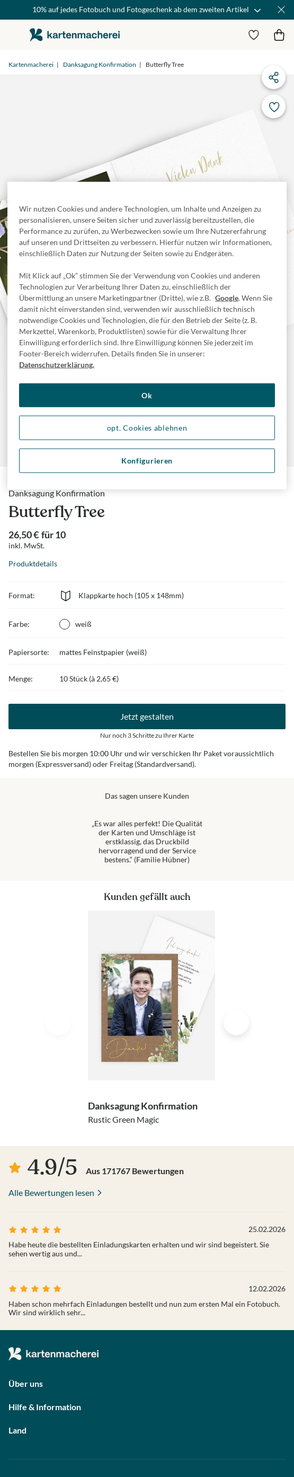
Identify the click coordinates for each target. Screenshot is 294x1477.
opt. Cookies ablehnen (147, 427)
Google (226, 297)
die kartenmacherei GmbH (75, 34)
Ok (146, 394)
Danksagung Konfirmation (99, 64)
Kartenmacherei (31, 64)
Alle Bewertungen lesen (51, 1192)
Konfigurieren (147, 460)
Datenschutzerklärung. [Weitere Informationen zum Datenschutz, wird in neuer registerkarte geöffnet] (56, 364)
